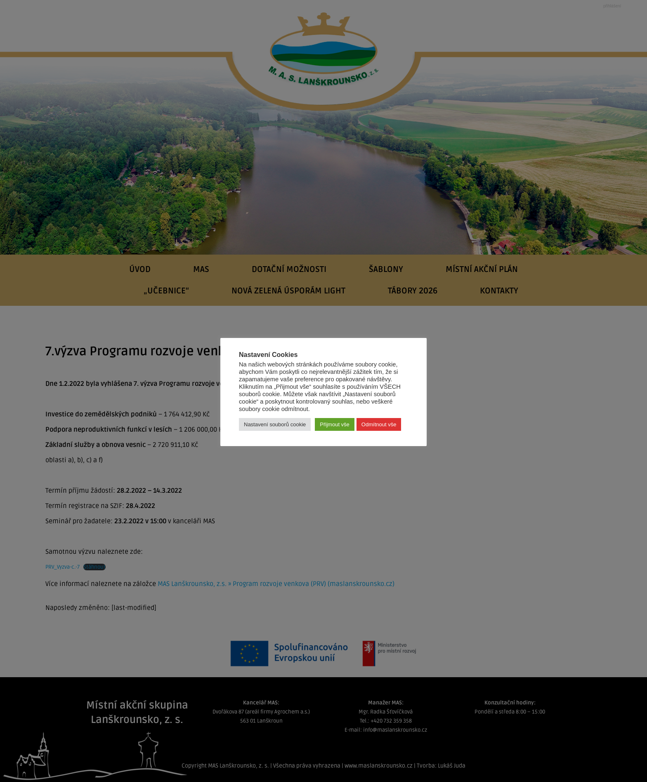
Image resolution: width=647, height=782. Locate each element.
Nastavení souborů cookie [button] (275, 424)
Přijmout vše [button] (334, 424)
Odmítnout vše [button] (379, 424)
